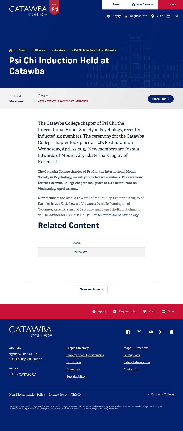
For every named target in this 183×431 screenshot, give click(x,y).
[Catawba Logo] (30, 331)
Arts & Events (47, 101)
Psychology (66, 101)
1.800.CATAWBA (23, 374)
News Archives (90, 289)
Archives (59, 50)
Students (81, 101)
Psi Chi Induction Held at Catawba (95, 50)
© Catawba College (161, 394)
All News (40, 50)
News (22, 50)
